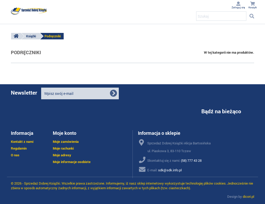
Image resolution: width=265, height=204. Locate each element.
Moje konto (64, 133)
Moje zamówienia (66, 141)
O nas (15, 155)
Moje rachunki (63, 148)
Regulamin (19, 148)
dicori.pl (248, 196)
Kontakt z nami (22, 141)
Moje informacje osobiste (72, 161)
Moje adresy (62, 155)
